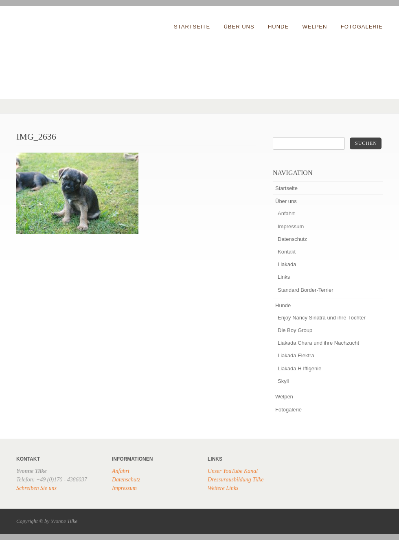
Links (284, 277)
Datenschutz (292, 239)
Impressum (291, 226)
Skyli (283, 381)
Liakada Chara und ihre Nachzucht (318, 343)
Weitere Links (223, 488)
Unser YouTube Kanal (233, 471)
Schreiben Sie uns (36, 488)
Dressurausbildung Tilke (236, 480)
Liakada (287, 264)
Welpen (315, 27)
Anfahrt (286, 213)
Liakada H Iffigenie (299, 368)
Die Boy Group (295, 330)
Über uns (239, 27)
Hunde (278, 27)
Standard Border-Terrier (305, 290)
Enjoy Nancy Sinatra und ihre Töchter (322, 318)
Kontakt (287, 252)
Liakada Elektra (296, 355)
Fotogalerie (362, 27)
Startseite (192, 27)
